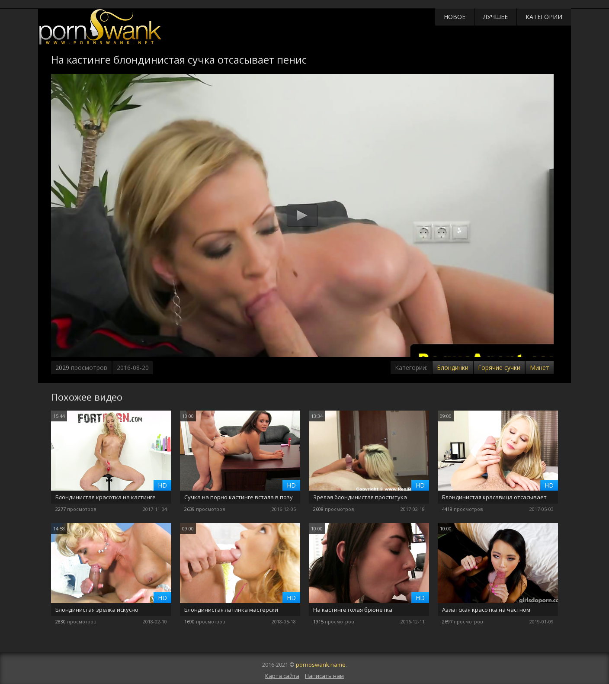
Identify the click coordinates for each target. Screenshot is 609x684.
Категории (544, 17)
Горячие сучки (499, 367)
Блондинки (452, 367)
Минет (539, 367)
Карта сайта (282, 676)
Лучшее (495, 17)
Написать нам (324, 676)
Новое (454, 17)
